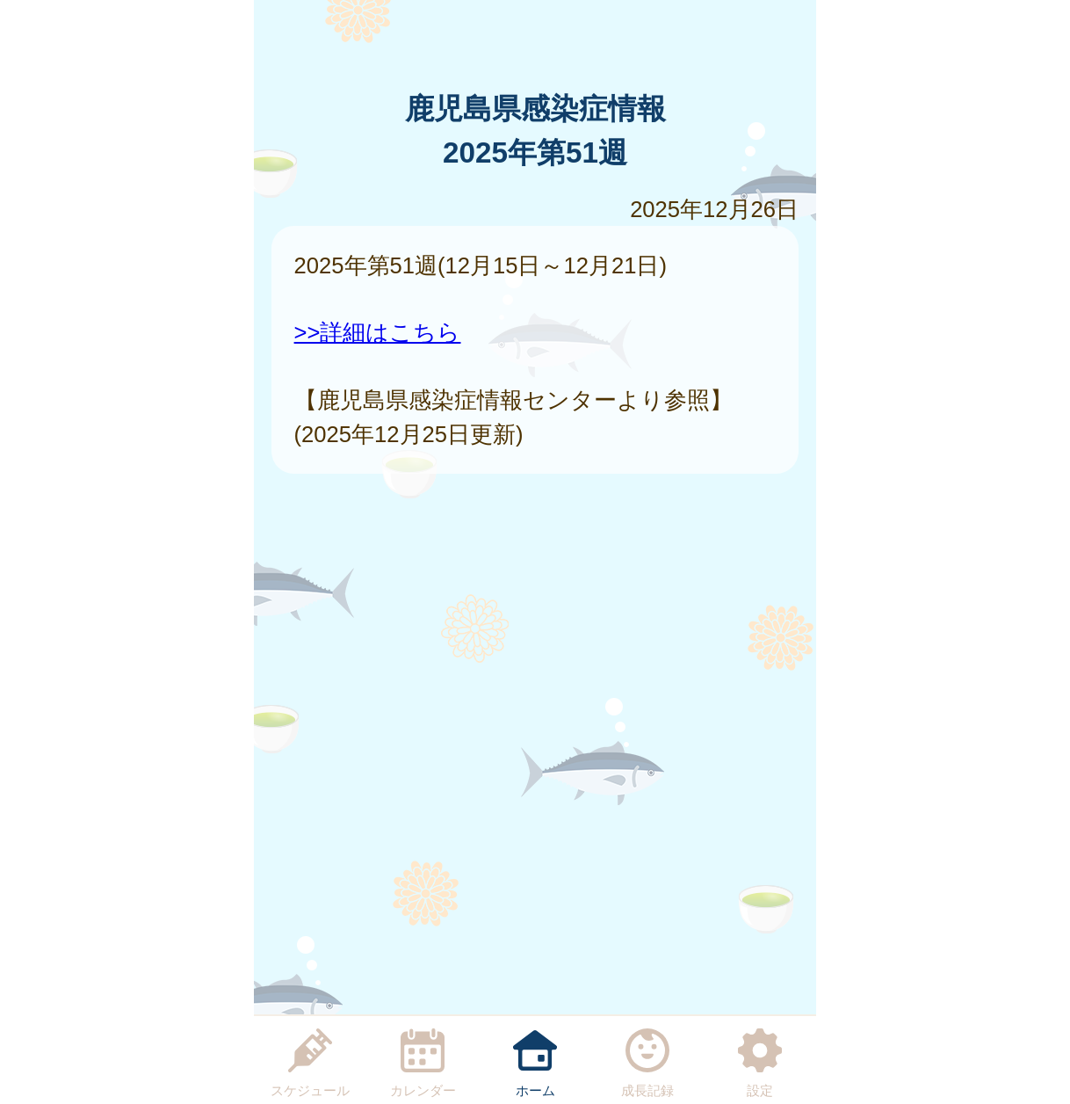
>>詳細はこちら (377, 332)
